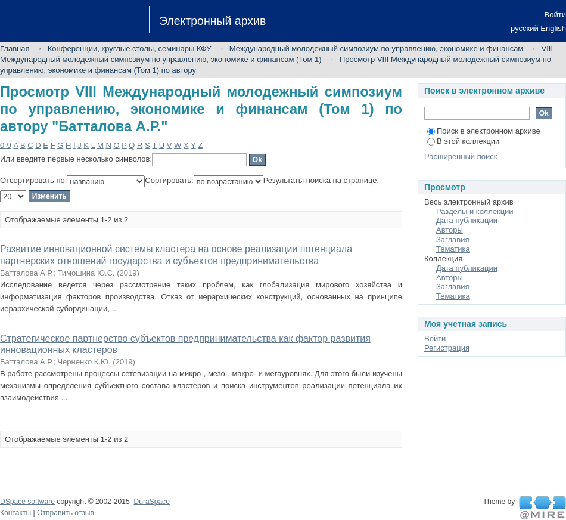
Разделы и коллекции (475, 211)
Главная (14, 48)
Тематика (453, 248)
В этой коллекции (463, 141)
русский (525, 28)
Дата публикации (466, 220)
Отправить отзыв (65, 513)
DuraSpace (151, 501)
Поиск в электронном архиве (483, 130)
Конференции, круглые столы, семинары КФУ (130, 48)
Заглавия (452, 239)
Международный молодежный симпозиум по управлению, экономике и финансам (376, 48)
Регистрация (446, 347)
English (553, 28)
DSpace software (27, 501)
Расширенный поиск (460, 156)
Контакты (15, 513)
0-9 (5, 145)
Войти (555, 14)
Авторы (449, 229)
